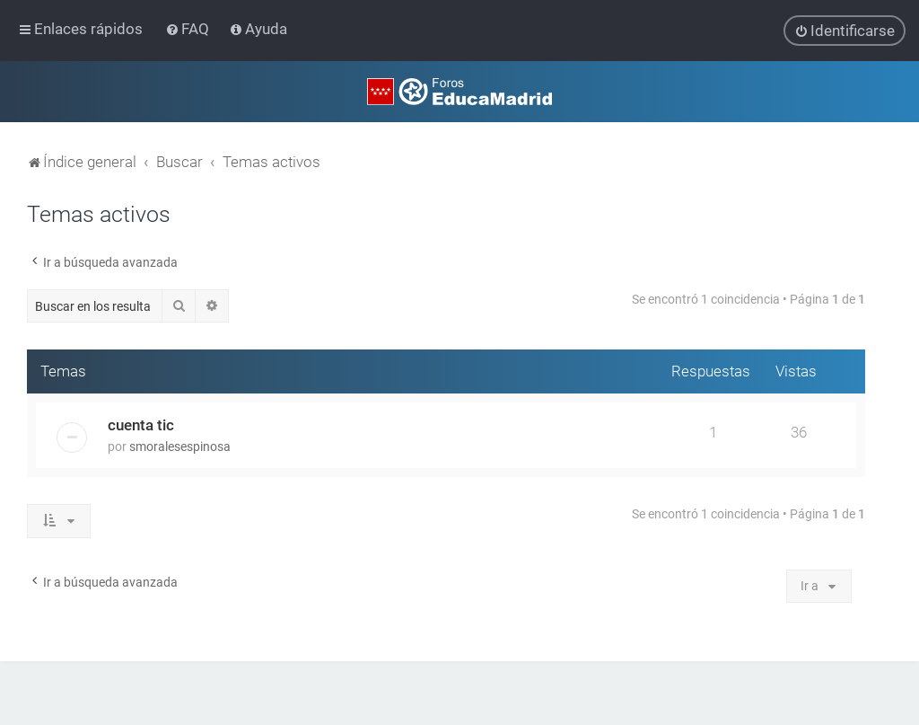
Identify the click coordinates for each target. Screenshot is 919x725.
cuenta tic (141, 424)
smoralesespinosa (180, 445)
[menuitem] (189, 28)
